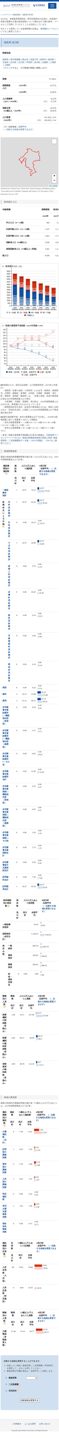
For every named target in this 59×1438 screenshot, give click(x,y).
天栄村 (5, 62)
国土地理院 (53, 186)
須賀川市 (34, 59)
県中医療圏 (15, 59)
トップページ (6, 15)
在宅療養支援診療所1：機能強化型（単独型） (5, 715)
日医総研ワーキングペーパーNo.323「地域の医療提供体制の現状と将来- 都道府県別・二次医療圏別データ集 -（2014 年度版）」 (29, 438)
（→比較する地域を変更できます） (47, 471)
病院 (4, 687)
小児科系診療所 (9, 551)
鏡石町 (51, 59)
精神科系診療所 (9, 672)
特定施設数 (4, 1196)
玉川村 (21, 62)
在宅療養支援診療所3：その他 (5, 759)
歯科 (4, 694)
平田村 (29, 62)
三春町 (53, 62)
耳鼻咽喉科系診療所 (9, 646)
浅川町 (37, 62)
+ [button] (54, 176)
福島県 (5, 59)
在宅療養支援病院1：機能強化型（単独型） (5, 794)
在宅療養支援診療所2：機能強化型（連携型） (5, 738)
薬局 (4, 700)
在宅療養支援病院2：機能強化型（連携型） (5, 817)
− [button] (54, 180)
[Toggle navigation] (52, 6)
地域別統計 (17, 15)
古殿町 (45, 62)
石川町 (13, 62)
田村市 (43, 59)
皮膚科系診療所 (9, 600)
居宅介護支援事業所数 (4, 1211)
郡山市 (25, 59)
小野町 (7, 65)
